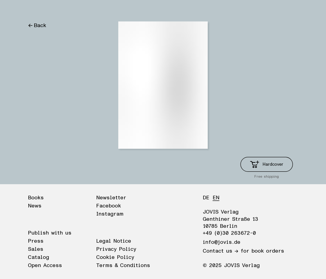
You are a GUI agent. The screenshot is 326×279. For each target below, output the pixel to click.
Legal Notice (113, 241)
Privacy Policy (116, 249)
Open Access (45, 265)
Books (35, 9)
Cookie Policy (115, 257)
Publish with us (49, 233)
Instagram (109, 214)
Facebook (108, 206)
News (55, 9)
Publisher (79, 9)
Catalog (38, 257)
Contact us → (220, 251)
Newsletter (111, 197)
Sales (35, 249)
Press (35, 241)
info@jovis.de (221, 242)
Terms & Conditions (123, 265)
